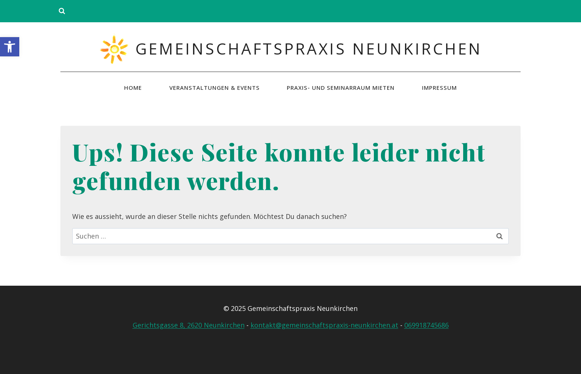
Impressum (439, 87)
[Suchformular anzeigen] (62, 11)
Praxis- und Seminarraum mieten (341, 87)
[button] (9, 46)
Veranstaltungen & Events (214, 87)
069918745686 (426, 325)
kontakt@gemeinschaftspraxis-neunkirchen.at (324, 325)
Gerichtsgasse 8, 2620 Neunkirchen (189, 325)
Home (133, 87)
